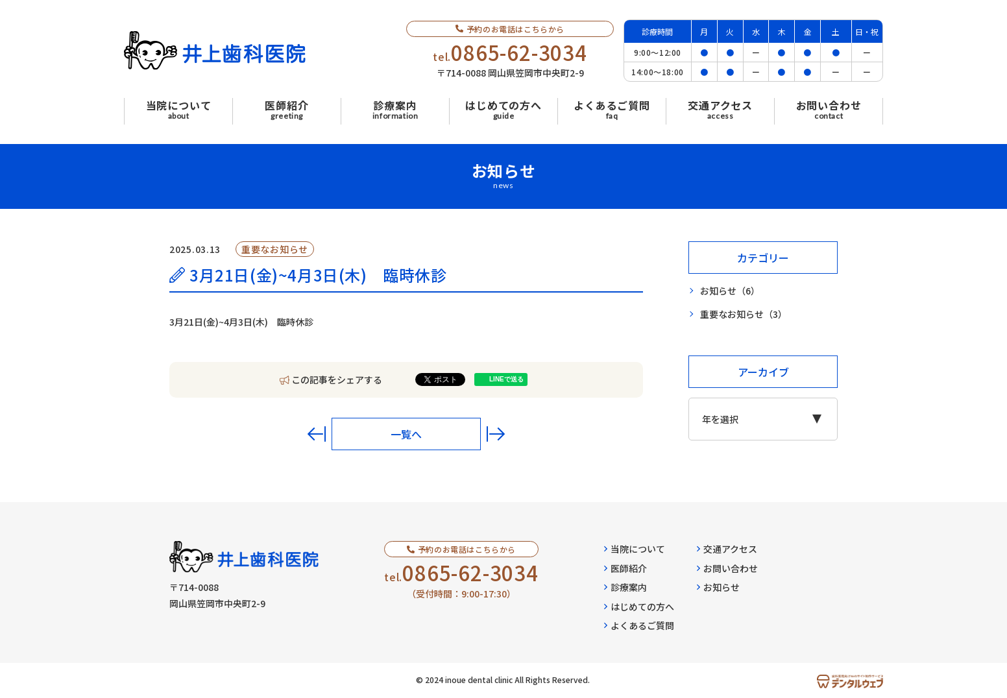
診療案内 (625, 587)
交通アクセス (727, 548)
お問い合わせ (727, 568)
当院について (634, 548)
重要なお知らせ (743, 314)
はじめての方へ (639, 606)
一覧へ (406, 434)
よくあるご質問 (639, 625)
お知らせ (730, 291)
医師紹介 (625, 568)
